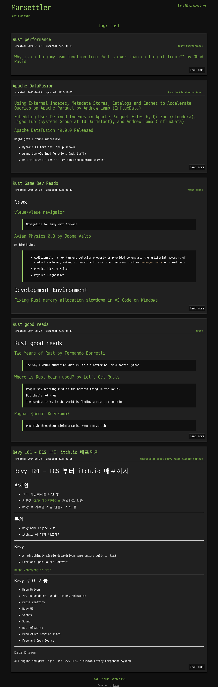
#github (198, 458)
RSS (123, 679)
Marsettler (31, 7)
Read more (197, 70)
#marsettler (147, 458)
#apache (173, 92)
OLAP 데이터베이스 (47, 500)
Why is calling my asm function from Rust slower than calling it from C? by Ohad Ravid (108, 59)
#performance (194, 46)
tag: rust (109, 25)
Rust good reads (31, 324)
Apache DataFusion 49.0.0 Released (53, 130)
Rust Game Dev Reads (35, 183)
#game (199, 189)
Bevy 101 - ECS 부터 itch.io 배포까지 (56, 452)
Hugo (116, 685)
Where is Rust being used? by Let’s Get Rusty (67, 377)
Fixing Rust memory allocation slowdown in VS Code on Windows (86, 300)
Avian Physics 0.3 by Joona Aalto (52, 236)
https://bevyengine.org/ (32, 570)
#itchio (187, 458)
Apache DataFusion (33, 86)
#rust (181, 46)
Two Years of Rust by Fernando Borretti (59, 353)
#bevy (168, 458)
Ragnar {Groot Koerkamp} (41, 413)
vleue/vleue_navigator (39, 212)
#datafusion (186, 92)
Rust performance (32, 39)
